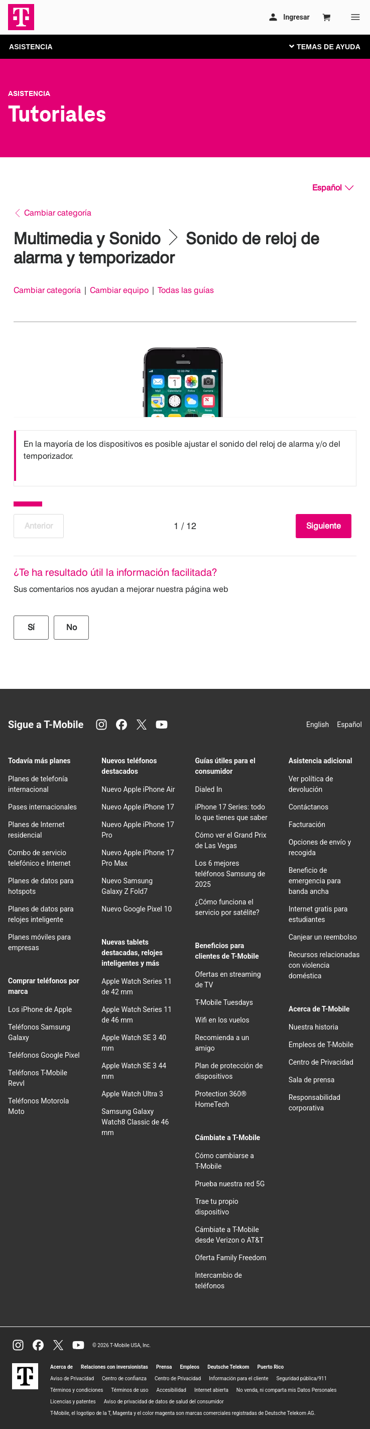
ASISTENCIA (31, 47)
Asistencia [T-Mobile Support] (29, 93)
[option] (185, 456)
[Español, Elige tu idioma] (332, 187)
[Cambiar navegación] (332, 46)
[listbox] (185, 456)
